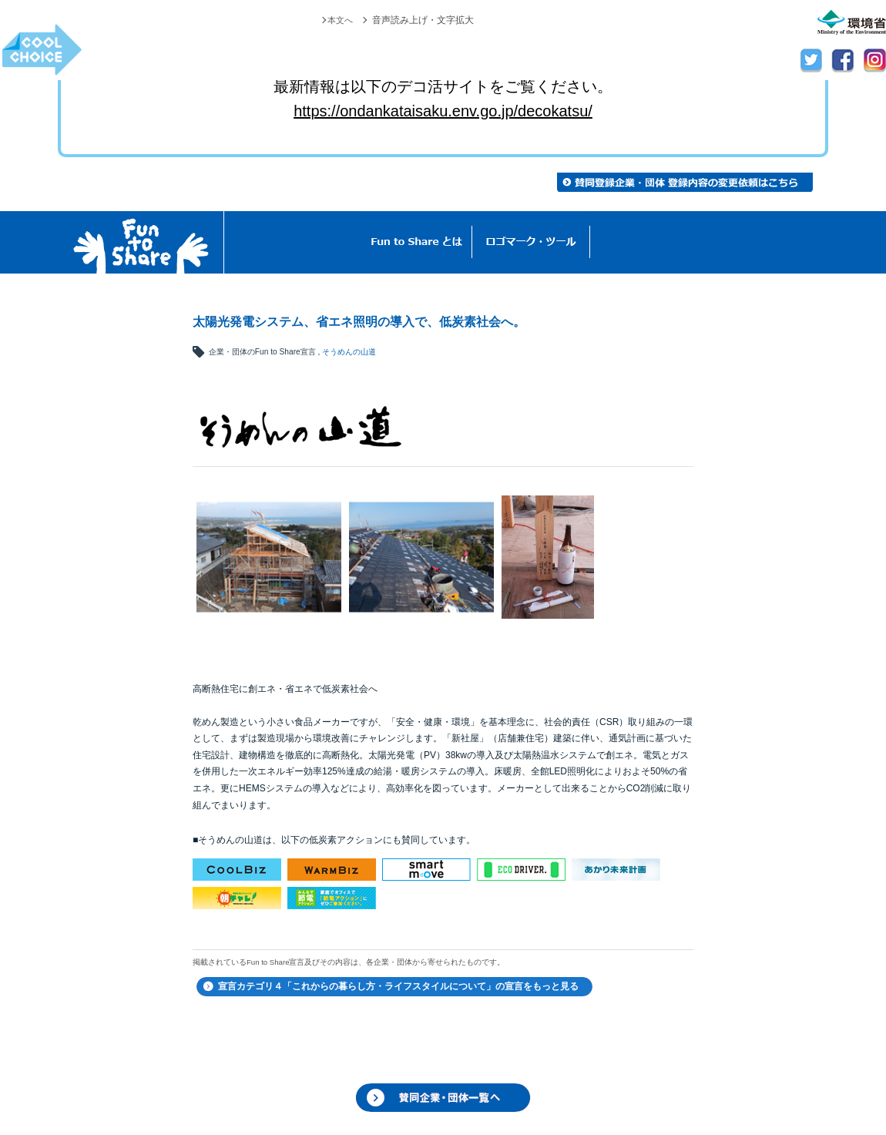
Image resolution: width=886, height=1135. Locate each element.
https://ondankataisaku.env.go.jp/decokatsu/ (443, 110)
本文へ (339, 20)
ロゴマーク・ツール (531, 242)
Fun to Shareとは (416, 242)
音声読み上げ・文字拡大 (423, 20)
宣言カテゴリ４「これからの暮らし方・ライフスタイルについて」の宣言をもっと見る (398, 986)
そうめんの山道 (349, 352)
